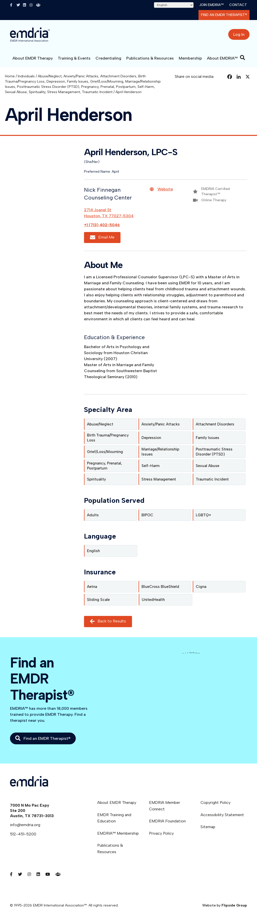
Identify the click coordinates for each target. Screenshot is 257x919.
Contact (238, 5)
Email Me (102, 237)
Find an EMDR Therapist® (224, 15)
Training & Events (74, 58)
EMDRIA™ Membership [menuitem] (118, 833)
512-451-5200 (23, 834)
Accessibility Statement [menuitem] (222, 814)
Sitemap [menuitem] (207, 826)
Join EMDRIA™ (211, 5)
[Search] (242, 57)
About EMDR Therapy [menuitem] (116, 802)
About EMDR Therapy (32, 58)
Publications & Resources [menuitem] (110, 848)
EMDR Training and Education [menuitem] (114, 818)
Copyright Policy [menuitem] (215, 802)
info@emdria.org (25, 824)
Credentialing (108, 58)
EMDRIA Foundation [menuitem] (167, 821)
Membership (190, 58)
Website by (224, 905)
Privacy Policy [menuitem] (161, 833)
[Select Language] (174, 5)
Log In (238, 34)
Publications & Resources (150, 58)
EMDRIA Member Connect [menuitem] (164, 805)
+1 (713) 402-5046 (102, 224)
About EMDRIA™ (222, 58)
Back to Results (108, 621)
